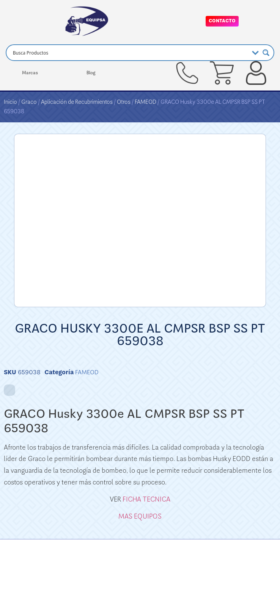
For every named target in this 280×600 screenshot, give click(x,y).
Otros (124, 102)
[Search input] (130, 52)
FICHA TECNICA (146, 499)
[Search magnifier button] (266, 52)
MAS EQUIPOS (140, 516)
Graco (29, 102)
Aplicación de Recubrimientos (77, 102)
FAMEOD (145, 102)
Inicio (10, 102)
